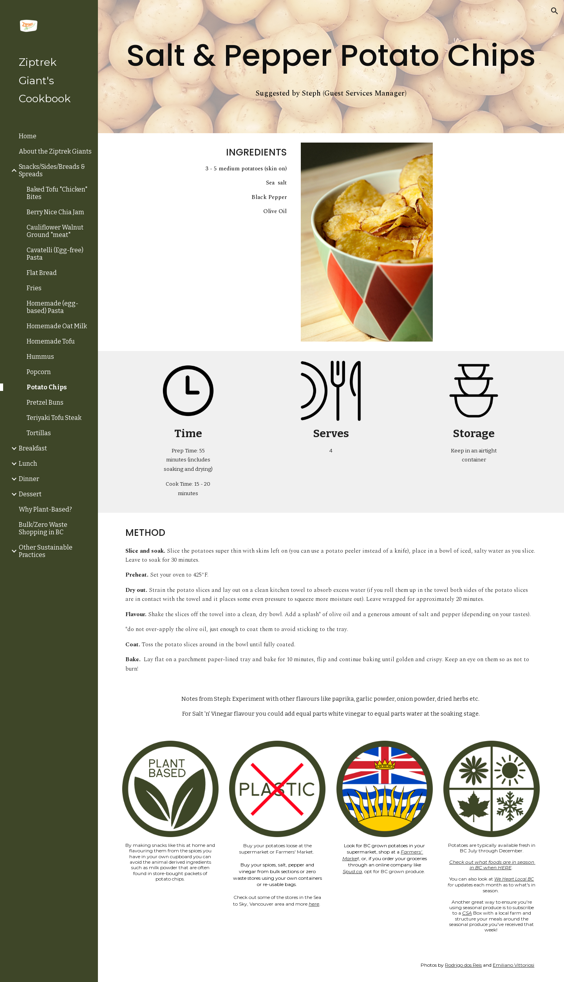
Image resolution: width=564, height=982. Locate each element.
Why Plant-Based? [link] (45, 509)
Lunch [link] (28, 463)
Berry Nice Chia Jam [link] (55, 212)
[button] (554, 11)
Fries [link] (34, 288)
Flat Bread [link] (42, 273)
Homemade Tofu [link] (51, 341)
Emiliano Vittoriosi (513, 965)
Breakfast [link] (33, 448)
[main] (331, 55)
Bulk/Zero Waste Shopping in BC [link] (43, 528)
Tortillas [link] (39, 433)
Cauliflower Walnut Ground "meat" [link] (55, 231)
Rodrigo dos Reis (463, 965)
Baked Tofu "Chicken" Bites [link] (57, 193)
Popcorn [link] (39, 372)
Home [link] (27, 136)
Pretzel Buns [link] (45, 402)
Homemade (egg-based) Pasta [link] (52, 307)
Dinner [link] (29, 479)
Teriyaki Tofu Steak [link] (54, 417)
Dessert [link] (30, 494)
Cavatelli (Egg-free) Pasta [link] (55, 253)
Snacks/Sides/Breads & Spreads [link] (52, 170)
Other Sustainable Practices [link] (45, 551)
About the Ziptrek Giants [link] (55, 151)
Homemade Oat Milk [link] (57, 326)
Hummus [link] (40, 356)
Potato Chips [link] (47, 387)
